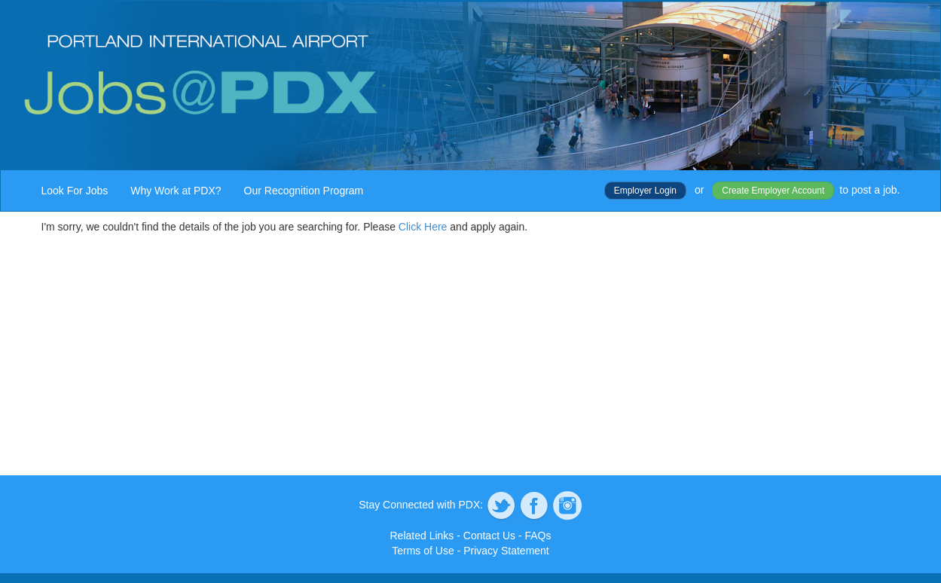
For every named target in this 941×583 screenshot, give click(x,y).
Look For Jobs (74, 191)
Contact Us (489, 536)
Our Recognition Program (304, 191)
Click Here (423, 227)
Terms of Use (423, 551)
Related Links (422, 536)
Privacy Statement (506, 551)
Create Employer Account (773, 190)
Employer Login (645, 190)
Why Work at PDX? (175, 191)
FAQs (537, 536)
